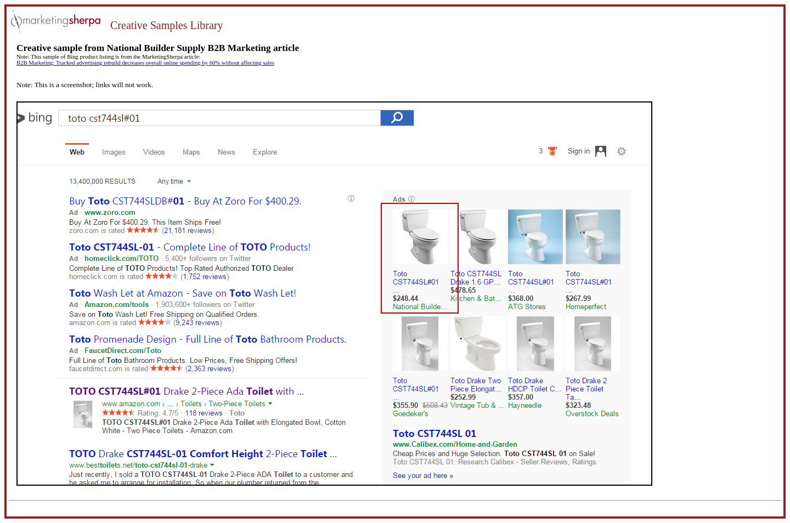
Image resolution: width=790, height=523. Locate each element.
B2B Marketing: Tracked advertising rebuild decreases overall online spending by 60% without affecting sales (145, 63)
